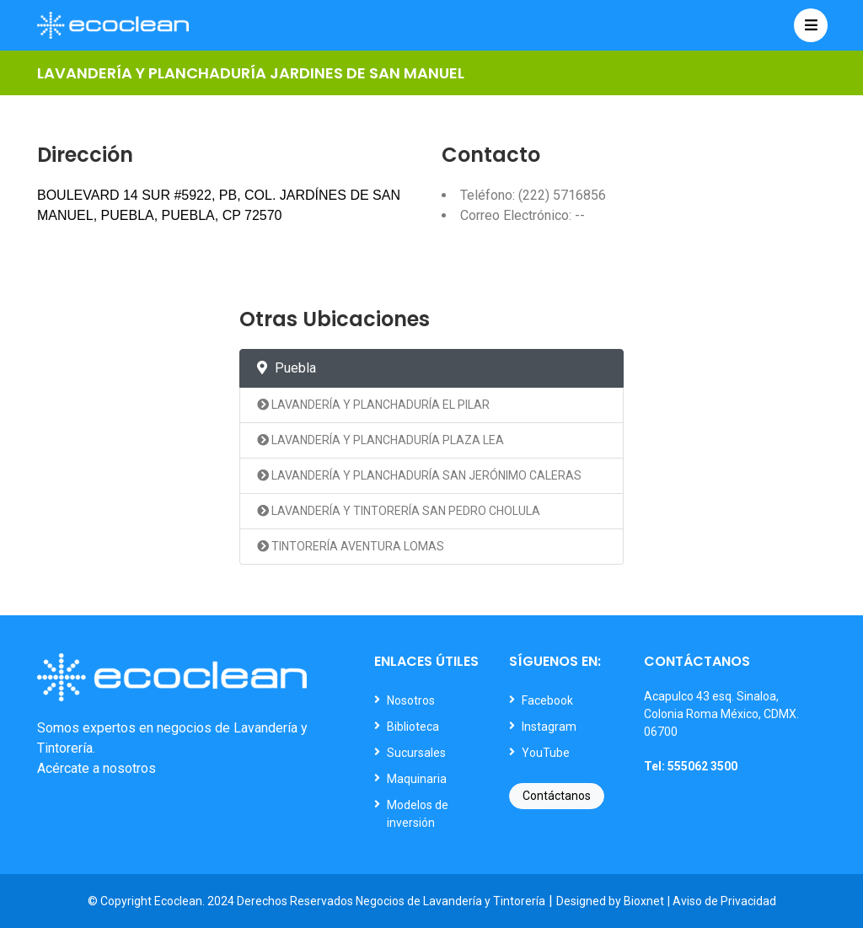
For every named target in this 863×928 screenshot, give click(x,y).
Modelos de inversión (417, 813)
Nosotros (411, 700)
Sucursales (416, 752)
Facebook (547, 700)
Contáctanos (557, 795)
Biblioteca (413, 726)
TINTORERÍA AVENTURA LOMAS (350, 546)
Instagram (549, 726)
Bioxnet (644, 901)
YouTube (546, 752)
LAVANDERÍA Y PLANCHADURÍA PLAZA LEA (380, 440)
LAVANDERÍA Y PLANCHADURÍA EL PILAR (373, 404)
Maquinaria (417, 779)
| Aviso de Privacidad (721, 901)
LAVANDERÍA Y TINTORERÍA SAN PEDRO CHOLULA (398, 511)
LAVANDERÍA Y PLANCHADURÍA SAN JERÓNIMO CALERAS (419, 475)
